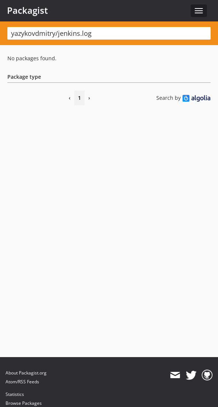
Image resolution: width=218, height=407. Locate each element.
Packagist (27, 10)
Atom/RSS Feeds (22, 382)
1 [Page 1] (79, 97)
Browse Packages (24, 403)
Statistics (15, 394)
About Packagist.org (26, 373)
